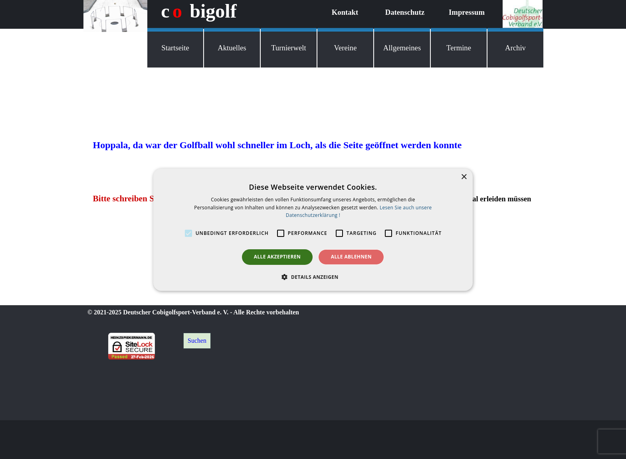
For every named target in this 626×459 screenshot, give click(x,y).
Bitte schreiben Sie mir (134, 198)
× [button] (464, 177)
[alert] (313, 229)
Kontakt (345, 12)
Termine (458, 48)
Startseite (175, 48)
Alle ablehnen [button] (351, 256)
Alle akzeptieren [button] (277, 256)
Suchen (197, 340)
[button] (312, 277)
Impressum (467, 12)
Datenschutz (404, 12)
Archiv (515, 48)
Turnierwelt (288, 48)
